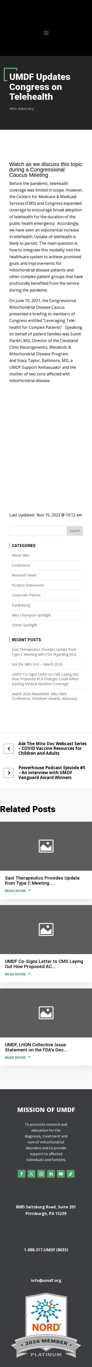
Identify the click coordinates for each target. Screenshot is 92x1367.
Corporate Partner (26, 595)
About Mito (21, 555)
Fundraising (21, 605)
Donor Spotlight (24, 625)
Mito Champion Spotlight (31, 615)
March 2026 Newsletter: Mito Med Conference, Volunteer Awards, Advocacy (44, 696)
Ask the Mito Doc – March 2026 (37, 664)
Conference (21, 565)
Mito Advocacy (21, 108)
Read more (15, 890)
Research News (24, 575)
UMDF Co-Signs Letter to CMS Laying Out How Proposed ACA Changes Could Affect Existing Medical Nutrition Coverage (45, 679)
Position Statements (28, 585)
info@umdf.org (46, 1280)
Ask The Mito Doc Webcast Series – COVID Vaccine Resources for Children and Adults (52, 748)
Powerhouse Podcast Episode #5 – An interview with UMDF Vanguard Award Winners (51, 772)
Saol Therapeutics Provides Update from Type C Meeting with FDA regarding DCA (44, 652)
